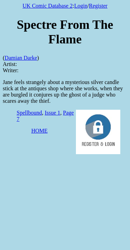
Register (98, 6)
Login (80, 6)
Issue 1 (52, 113)
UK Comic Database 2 (47, 6)
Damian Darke (21, 58)
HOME (39, 131)
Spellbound (29, 113)
